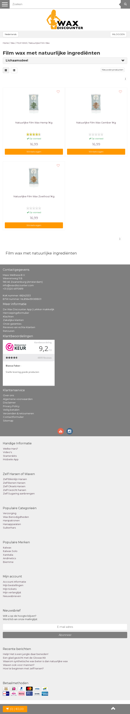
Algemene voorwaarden (18, 399)
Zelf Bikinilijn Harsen (15, 479)
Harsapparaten (12, 524)
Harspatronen (11, 520)
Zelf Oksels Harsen (14, 486)
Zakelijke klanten (13, 320)
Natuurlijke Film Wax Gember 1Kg (96, 122)
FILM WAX (22, 43)
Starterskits (10, 455)
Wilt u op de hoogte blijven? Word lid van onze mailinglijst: (20, 617)
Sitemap (8, 420)
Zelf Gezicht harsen (14, 489)
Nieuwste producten (112, 69)
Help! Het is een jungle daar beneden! (25, 654)
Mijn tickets (9, 588)
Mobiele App (11, 459)
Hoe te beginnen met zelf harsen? (23, 668)
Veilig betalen (11, 409)
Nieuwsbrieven (12, 596)
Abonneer (65, 635)
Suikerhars (9, 527)
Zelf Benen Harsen (14, 482)
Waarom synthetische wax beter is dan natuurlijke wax (35, 661)
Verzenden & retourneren (18, 413)
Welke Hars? (10, 448)
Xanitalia (8, 554)
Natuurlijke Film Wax (39, 43)
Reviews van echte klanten (19, 327)
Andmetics (9, 558)
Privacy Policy (11, 406)
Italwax (7, 547)
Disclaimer (9, 402)
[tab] (65, 61)
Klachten (8, 316)
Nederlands (10, 34)
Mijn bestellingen (13, 585)
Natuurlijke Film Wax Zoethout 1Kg (34, 196)
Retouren (8, 330)
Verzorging (9, 513)
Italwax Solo (10, 551)
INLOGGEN (118, 34)
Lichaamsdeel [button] (17, 60)
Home (6, 43)
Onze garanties (12, 323)
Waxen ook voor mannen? (18, 664)
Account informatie (14, 581)
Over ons (8, 395)
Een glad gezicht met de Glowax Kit (24, 657)
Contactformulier (13, 416)
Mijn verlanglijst (12, 592)
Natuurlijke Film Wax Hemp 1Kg (33, 122)
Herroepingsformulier (16, 312)
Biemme (8, 561)
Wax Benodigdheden (16, 516)
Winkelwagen (33, 151)
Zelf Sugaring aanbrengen (19, 493)
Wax (13, 43)
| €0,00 (15, 709)
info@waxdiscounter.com (18, 285)
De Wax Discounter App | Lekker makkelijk (28, 309)
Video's (7, 452)
